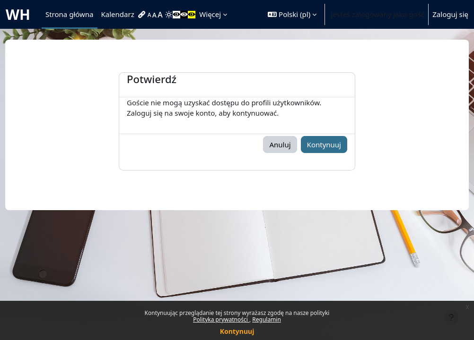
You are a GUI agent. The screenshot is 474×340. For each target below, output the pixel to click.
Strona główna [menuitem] (69, 14)
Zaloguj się (450, 14)
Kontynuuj (237, 331)
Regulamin (266, 319)
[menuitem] (143, 14)
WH (18, 14)
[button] (292, 14)
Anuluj (279, 144)
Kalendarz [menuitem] (117, 14)
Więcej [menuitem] (210, 14)
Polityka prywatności (221, 319)
